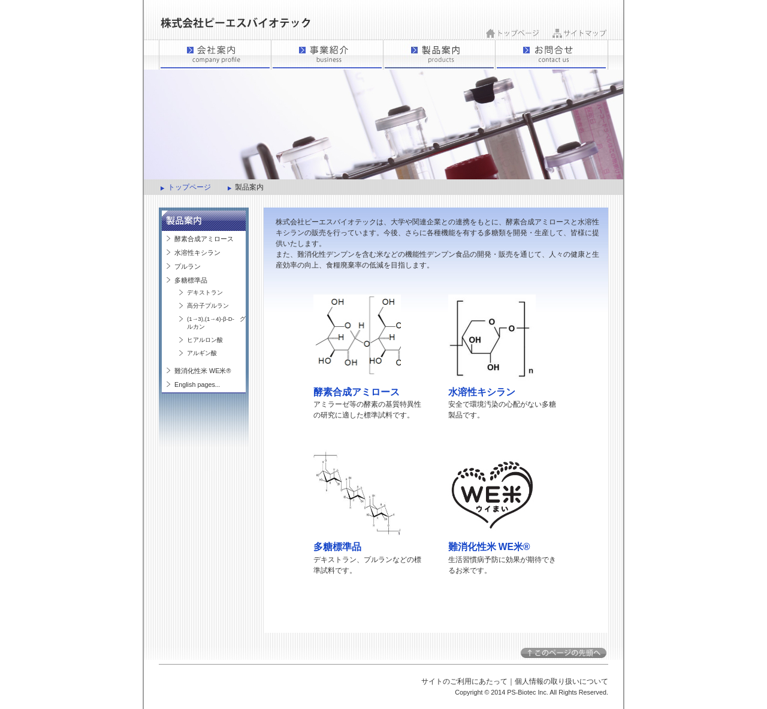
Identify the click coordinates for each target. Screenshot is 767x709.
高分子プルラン (208, 305)
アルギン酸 (202, 353)
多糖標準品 (190, 280)
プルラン (187, 266)
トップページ (189, 187)
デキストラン (205, 292)
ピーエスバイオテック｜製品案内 (235, 22)
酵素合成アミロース (204, 238)
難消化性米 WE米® (202, 370)
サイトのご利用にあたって (464, 681)
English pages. (195, 384)
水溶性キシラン (197, 252)
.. (219, 384)
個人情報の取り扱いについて (561, 681)
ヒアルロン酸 (205, 340)
